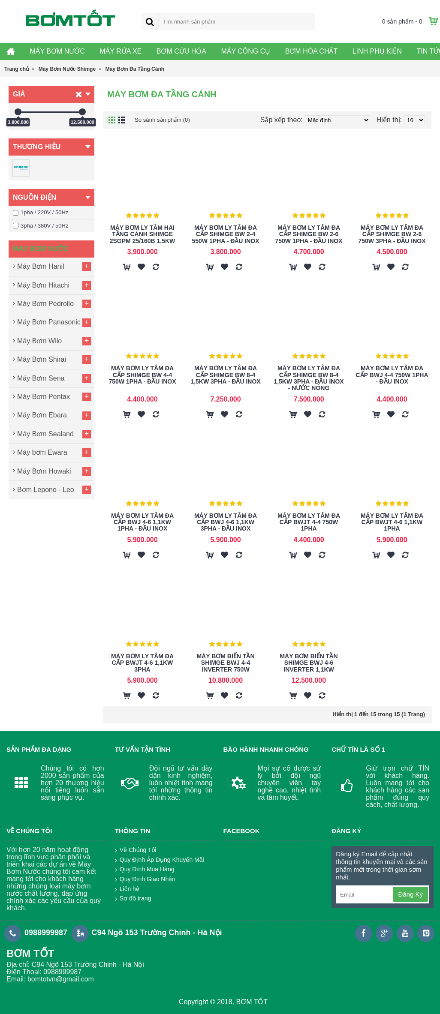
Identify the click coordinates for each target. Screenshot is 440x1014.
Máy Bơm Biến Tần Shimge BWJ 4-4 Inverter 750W (225, 663)
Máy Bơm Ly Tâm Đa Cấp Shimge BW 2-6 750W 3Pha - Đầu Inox (391, 234)
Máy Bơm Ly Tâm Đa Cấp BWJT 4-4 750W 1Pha (308, 522)
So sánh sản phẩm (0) (168, 119)
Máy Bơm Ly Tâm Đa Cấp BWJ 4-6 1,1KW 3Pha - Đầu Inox (225, 522)
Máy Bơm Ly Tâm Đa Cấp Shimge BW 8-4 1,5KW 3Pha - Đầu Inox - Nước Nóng (309, 378)
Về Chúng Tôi (136, 850)
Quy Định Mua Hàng (145, 869)
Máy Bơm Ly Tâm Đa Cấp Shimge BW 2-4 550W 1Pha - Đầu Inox (225, 234)
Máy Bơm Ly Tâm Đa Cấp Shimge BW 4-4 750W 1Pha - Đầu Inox (142, 375)
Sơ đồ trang (133, 899)
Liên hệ (127, 889)
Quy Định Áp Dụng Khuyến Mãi (159, 860)
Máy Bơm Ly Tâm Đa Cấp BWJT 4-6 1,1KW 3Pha (142, 663)
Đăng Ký (410, 894)
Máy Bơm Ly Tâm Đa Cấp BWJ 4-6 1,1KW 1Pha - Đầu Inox (142, 522)
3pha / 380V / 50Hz (40, 225)
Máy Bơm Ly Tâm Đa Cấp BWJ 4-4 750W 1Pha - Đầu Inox (392, 375)
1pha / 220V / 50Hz (40, 212)
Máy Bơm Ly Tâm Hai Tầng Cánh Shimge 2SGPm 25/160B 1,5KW (142, 234)
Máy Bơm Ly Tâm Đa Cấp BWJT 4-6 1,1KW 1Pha (392, 522)
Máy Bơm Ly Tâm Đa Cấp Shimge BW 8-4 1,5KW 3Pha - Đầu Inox (225, 375)
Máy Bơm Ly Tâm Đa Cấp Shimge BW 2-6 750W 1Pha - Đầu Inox (308, 234)
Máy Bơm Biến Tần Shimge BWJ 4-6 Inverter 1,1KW (309, 663)
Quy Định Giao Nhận (145, 879)
